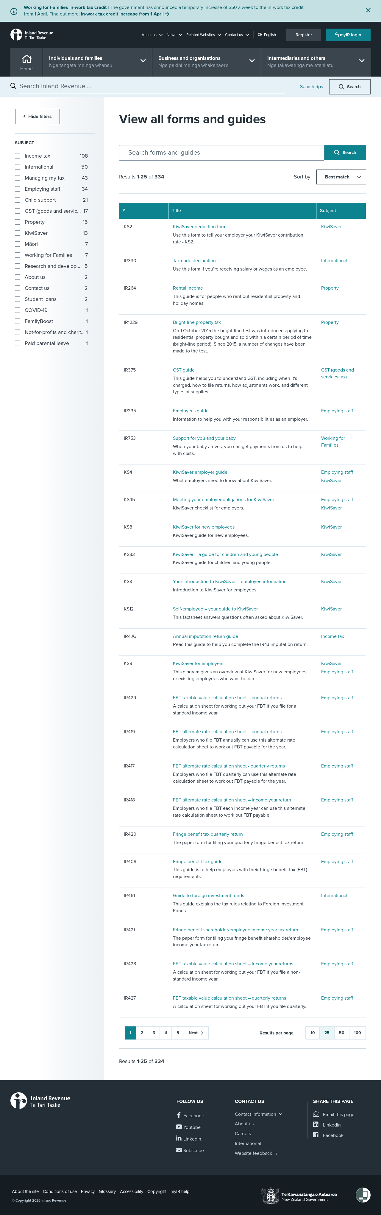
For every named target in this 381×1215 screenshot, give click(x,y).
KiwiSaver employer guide (200, 472)
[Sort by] (341, 177)
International (334, 261)
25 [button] (327, 1032)
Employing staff (337, 411)
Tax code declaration (194, 261)
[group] (52, 156)
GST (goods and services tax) (337, 373)
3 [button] (154, 1032)
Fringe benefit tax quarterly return (208, 834)
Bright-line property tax (197, 322)
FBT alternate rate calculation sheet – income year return (232, 800)
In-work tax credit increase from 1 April (122, 14)
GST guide (184, 370)
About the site (25, 1191)
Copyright (156, 1191)
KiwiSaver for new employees (204, 527)
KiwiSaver (331, 227)
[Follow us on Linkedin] (189, 1139)
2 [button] (142, 1032)
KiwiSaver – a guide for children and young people (225, 554)
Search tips (311, 87)
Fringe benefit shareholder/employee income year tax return (235, 930)
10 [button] (312, 1032)
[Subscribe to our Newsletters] (190, 1151)
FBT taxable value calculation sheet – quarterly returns (229, 998)
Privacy (88, 1191)
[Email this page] (334, 1114)
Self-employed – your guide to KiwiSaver (215, 609)
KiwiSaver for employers (198, 663)
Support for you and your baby (204, 438)
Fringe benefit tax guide (198, 862)
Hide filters (39, 116)
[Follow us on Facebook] (190, 1116)
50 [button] (341, 1032)
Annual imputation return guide (205, 636)
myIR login (348, 35)
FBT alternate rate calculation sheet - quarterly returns (229, 766)
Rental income (188, 288)
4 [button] (166, 1032)
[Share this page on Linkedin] (327, 1125)
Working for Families (333, 441)
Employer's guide (191, 411)
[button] (152, 34)
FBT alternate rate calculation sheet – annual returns (227, 732)
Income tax (332, 636)
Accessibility (131, 1191)
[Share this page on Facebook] (328, 1135)
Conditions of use (60, 1191)
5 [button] (178, 1032)
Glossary (107, 1191)
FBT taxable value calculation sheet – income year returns (233, 964)
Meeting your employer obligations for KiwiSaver (223, 500)
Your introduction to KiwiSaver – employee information (230, 582)
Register (304, 35)
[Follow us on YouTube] (189, 1127)
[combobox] (152, 86)
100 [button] (357, 1032)
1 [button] (130, 1032)
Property (330, 288)
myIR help (180, 1191)
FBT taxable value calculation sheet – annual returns (227, 698)
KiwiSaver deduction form (200, 227)
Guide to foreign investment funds (208, 896)
